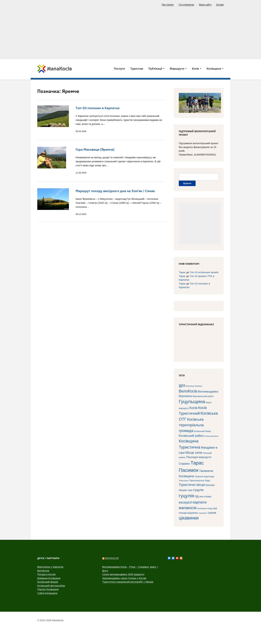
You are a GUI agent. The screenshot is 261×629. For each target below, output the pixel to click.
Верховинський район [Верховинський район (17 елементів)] (203, 396)
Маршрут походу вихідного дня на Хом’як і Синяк (115, 191)
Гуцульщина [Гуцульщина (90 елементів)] (192, 401)
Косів (195, 68)
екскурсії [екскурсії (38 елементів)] (185, 502)
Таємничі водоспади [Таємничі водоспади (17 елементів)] (204, 476)
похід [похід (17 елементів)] (209, 508)
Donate (220, 4)
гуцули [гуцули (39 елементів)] (198, 490)
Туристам (136, 68)
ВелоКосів (43, 570)
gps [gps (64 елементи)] (182, 385)
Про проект (168, 4)
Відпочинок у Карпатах (50, 566)
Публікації (155, 68)
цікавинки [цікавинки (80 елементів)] (189, 517)
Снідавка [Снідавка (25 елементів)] (184, 463)
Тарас (182, 272)
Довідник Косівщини (48, 578)
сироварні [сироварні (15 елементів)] (202, 513)
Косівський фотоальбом (51, 585)
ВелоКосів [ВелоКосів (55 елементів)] (188, 391)
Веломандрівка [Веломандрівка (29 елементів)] (208, 391)
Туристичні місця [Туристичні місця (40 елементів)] (192, 485)
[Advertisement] (130, 31)
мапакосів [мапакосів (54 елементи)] (187, 508)
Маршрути (177, 68)
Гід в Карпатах (186, 4)
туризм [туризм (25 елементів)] (212, 512)
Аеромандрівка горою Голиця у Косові (124, 578)
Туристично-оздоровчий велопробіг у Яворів (127, 581)
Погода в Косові (46, 574)
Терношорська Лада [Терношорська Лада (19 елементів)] (199, 480)
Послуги (119, 68)
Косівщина (214, 68)
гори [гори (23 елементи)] (190, 490)
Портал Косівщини (48, 589)
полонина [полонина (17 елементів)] (201, 508)
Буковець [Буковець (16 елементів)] (190, 386)
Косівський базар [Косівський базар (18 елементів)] (202, 431)
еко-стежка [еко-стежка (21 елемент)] (205, 496)
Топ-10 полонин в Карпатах (98, 108)
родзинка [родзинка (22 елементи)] (192, 512)
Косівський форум (47, 581)
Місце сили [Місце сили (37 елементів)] (193, 452)
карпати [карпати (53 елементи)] (200, 502)
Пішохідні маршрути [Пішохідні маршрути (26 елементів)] (198, 457)
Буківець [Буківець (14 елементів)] (198, 386)
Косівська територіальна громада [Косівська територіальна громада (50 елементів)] (191, 425)
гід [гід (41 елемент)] (197, 496)
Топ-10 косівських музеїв (204, 272)
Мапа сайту (205, 4)
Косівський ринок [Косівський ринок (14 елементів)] (211, 436)
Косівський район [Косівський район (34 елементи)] (191, 435)
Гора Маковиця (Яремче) (95, 149)
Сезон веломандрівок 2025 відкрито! (123, 574)
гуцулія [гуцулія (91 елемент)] (186, 495)
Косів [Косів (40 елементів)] (193, 408)
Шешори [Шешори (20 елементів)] (210, 485)
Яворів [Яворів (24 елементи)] (183, 490)
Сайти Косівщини (47, 593)
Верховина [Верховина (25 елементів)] (185, 396)
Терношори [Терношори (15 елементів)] (183, 481)
